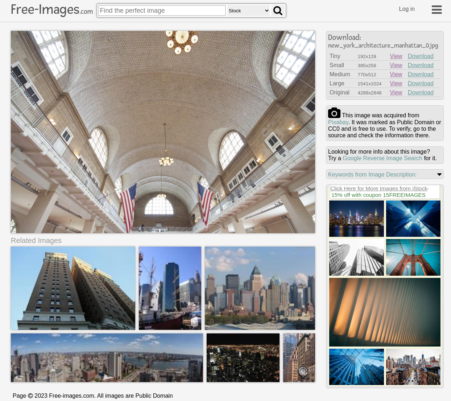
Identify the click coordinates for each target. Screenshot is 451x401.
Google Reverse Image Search (382, 158)
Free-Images (52, 9)
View (396, 56)
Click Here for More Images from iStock (378, 188)
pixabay (338, 122)
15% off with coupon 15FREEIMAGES (378, 195)
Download (421, 56)
